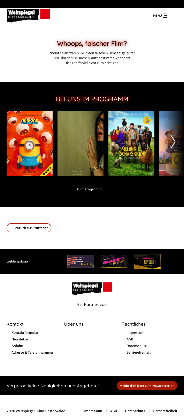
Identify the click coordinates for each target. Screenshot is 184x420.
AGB (113, 411)
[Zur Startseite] (35, 16)
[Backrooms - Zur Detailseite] (81, 143)
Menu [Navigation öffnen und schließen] (160, 16)
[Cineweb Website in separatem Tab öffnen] (92, 309)
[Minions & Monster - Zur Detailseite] (30, 143)
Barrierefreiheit (165, 411)
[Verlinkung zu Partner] (80, 261)
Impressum (93, 411)
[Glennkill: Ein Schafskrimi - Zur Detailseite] (131, 143)
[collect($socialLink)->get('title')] (7, 4)
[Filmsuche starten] (173, 16)
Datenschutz (135, 411)
